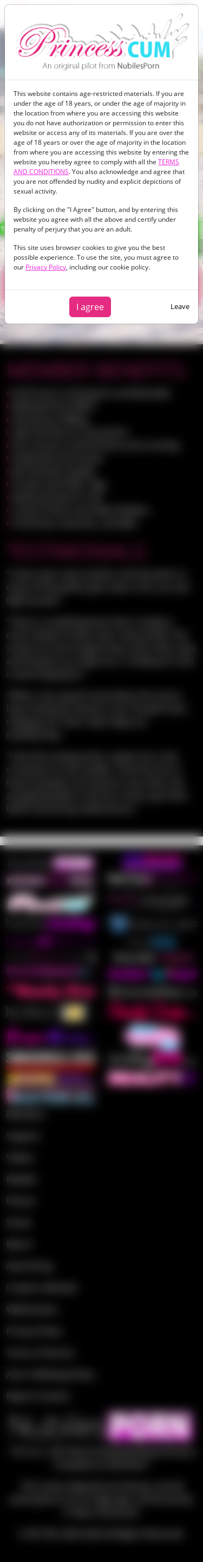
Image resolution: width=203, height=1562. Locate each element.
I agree (90, 307)
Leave (180, 306)
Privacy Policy (45, 267)
